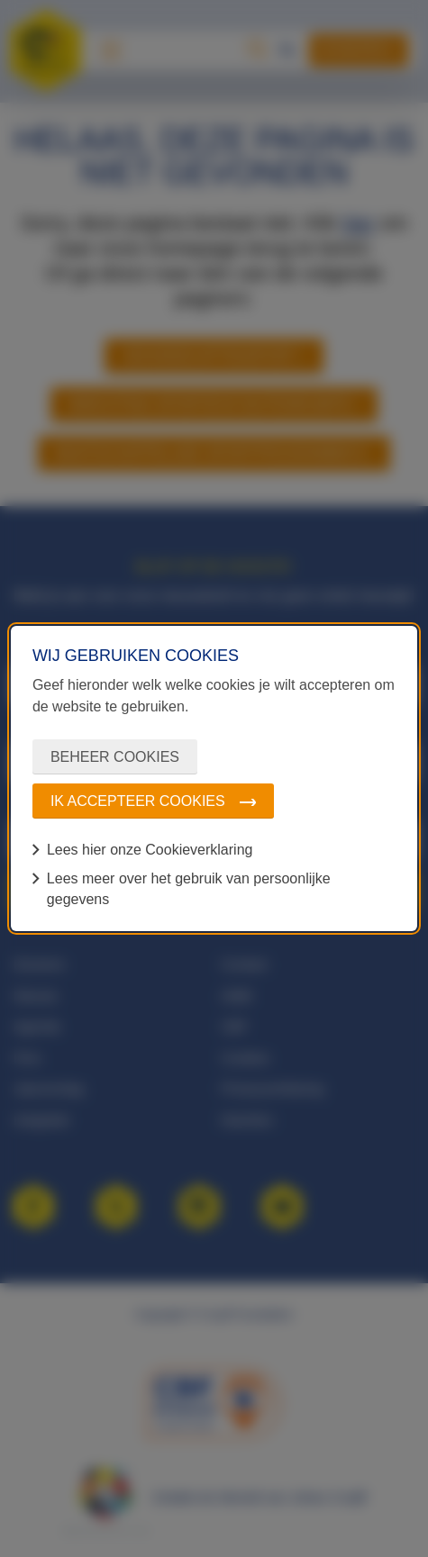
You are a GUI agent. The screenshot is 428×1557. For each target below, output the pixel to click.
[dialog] (214, 778)
